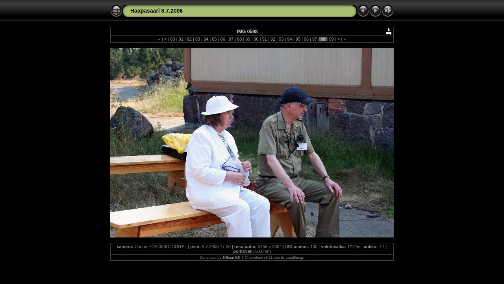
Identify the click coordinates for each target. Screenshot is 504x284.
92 (272, 39)
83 (197, 39)
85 (214, 39)
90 (255, 39)
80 (172, 39)
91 (264, 39)
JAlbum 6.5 (231, 258)
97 (314, 39)
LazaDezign (294, 258)
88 (239, 39)
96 (306, 39)
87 (231, 39)
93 (281, 39)
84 (205, 39)
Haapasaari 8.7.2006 (156, 10)
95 (298, 39)
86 (222, 39)
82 (189, 39)
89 (247, 39)
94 (289, 39)
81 (180, 39)
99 (331, 39)
